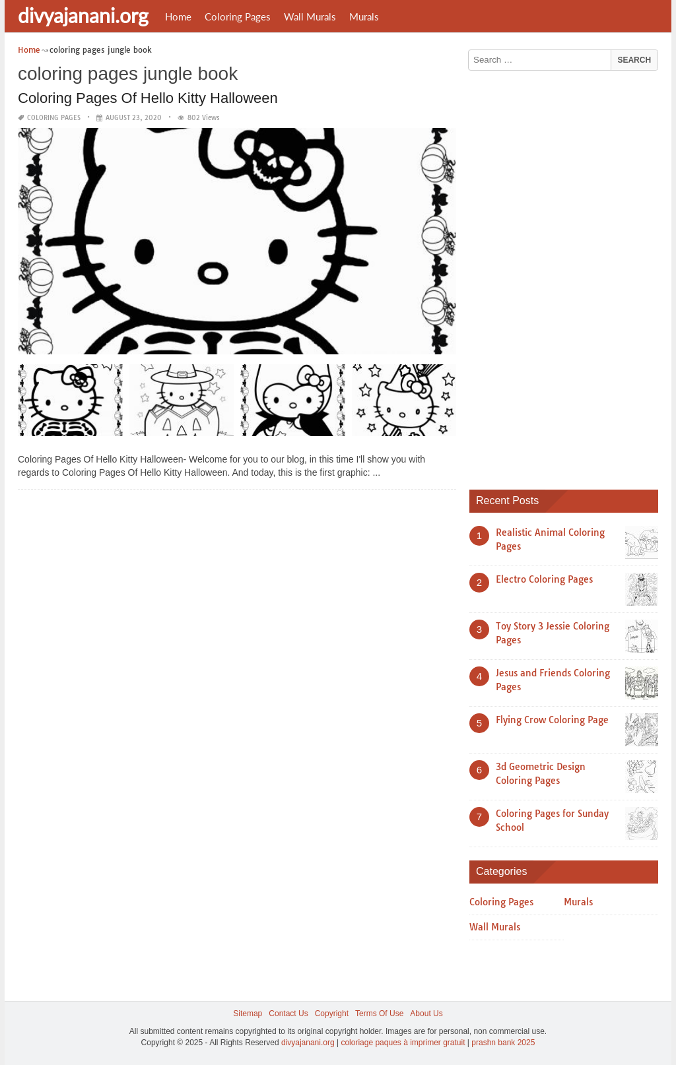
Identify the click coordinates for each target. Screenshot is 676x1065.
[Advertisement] (568, 275)
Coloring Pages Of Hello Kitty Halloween (148, 98)
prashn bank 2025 (503, 1042)
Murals (364, 16)
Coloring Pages (238, 16)
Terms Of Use (379, 1013)
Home (178, 16)
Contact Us (288, 1013)
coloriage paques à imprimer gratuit (403, 1042)
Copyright (332, 1013)
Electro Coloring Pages (544, 579)
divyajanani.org (83, 15)
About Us (426, 1013)
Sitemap (247, 1013)
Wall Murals (310, 16)
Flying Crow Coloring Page (552, 720)
